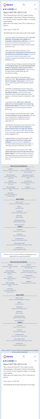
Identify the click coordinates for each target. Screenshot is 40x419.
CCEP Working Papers (21, 153)
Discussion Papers (17, 142)
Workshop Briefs (23, 92)
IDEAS (5, 254)
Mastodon (30, 23)
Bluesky (5, 25)
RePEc (12, 254)
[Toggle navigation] (23, 5)
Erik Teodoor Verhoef (10, 19)
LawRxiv (28, 69)
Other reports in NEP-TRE (11, 29)
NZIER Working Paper (25, 105)
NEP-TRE (20, 15)
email (20, 23)
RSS (24, 23)
